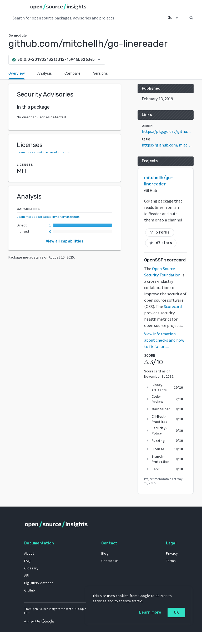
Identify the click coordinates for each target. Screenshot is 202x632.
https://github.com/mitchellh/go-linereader (168, 145)
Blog (105, 553)
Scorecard (173, 306)
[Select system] (174, 18)
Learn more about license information (43, 152)
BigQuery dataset (38, 582)
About (29, 553)
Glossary (31, 568)
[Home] (58, 6)
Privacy (172, 553)
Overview (16, 73)
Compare (72, 73)
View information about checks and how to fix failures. (164, 340)
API (26, 575)
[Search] (191, 18)
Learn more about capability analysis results (48, 217)
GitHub (29, 590)
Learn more (150, 612)
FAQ (27, 560)
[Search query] (87, 18)
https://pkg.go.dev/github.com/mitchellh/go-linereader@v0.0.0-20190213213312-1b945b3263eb (168, 131)
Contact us (110, 560)
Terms (171, 560)
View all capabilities (64, 241)
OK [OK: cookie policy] (176, 612)
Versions (100, 73)
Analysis (44, 73)
